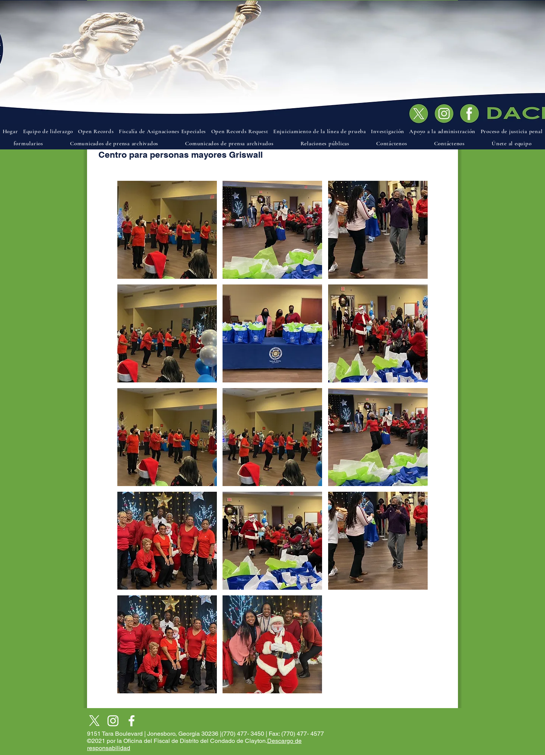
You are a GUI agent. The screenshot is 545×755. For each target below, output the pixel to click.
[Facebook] (131, 720)
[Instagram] (113, 720)
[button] (167, 230)
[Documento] (472, 111)
